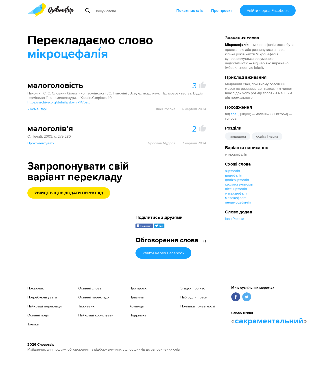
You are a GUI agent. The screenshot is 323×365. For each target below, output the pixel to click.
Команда (136, 306)
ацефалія (232, 171)
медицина (237, 136)
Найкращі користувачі (96, 315)
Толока (33, 324)
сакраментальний (269, 321)
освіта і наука (267, 136)
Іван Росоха (234, 219)
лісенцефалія (236, 189)
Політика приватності (197, 306)
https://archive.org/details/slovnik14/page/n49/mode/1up (58, 102)
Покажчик (35, 288)
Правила (136, 297)
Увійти (268, 10)
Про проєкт (221, 10)
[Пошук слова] (128, 10)
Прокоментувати (41, 143)
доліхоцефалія (237, 180)
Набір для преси (193, 297)
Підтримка (137, 315)
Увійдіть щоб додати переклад (68, 193)
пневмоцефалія (238, 202)
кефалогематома (239, 184)
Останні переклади (93, 297)
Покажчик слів (189, 10)
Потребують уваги (42, 297)
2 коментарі (37, 109)
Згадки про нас (192, 288)
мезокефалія (235, 198)
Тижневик (86, 306)
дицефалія (233, 175)
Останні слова (89, 288)
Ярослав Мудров (161, 143)
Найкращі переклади (44, 306)
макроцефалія (236, 193)
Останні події (38, 315)
